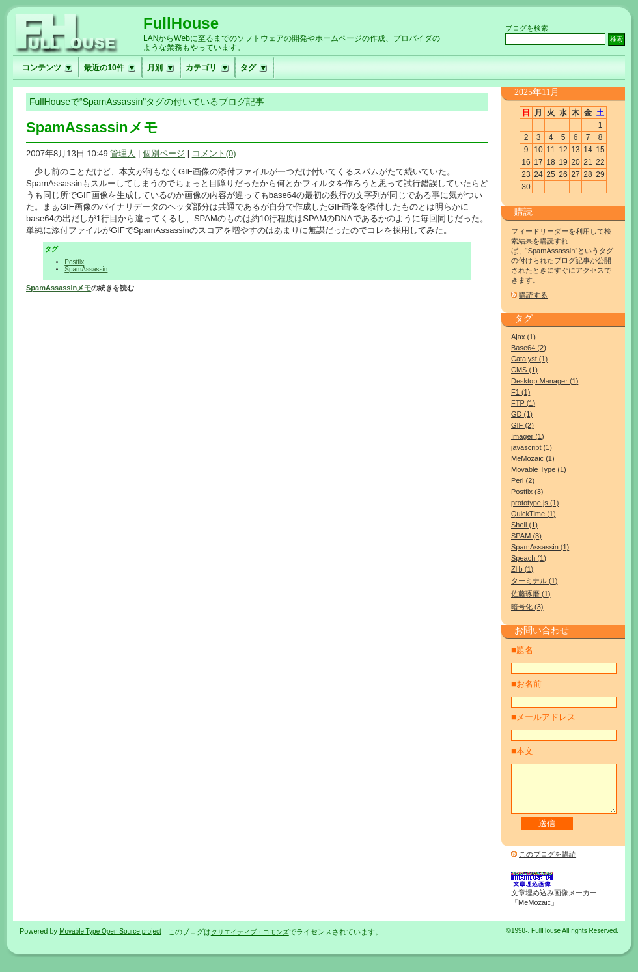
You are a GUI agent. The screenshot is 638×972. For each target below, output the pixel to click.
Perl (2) (522, 480)
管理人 (122, 153)
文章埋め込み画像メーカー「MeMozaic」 (554, 903)
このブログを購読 (547, 864)
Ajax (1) (523, 336)
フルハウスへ (78, 31)
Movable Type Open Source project (110, 941)
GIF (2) (522, 425)
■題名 (522, 650)
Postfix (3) (527, 491)
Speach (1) (528, 558)
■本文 (522, 751)
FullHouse (181, 23)
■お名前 (526, 684)
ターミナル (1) (534, 581)
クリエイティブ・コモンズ (250, 941)
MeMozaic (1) (533, 458)
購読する (533, 295)
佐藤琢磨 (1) (531, 594)
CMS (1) (524, 370)
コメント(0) (214, 153)
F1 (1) (520, 392)
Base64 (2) (528, 348)
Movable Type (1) (538, 469)
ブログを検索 (526, 28)
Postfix (74, 262)
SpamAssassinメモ (92, 127)
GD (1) (522, 414)
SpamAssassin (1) (540, 547)
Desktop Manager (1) (544, 381)
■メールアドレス (543, 717)
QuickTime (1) (533, 514)
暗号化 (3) (527, 607)
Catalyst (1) (529, 359)
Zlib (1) (522, 569)
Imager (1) (527, 436)
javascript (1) (531, 447)
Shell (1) (524, 525)
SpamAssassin (85, 269)
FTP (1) (523, 403)
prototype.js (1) (535, 503)
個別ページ (164, 153)
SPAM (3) (526, 536)
